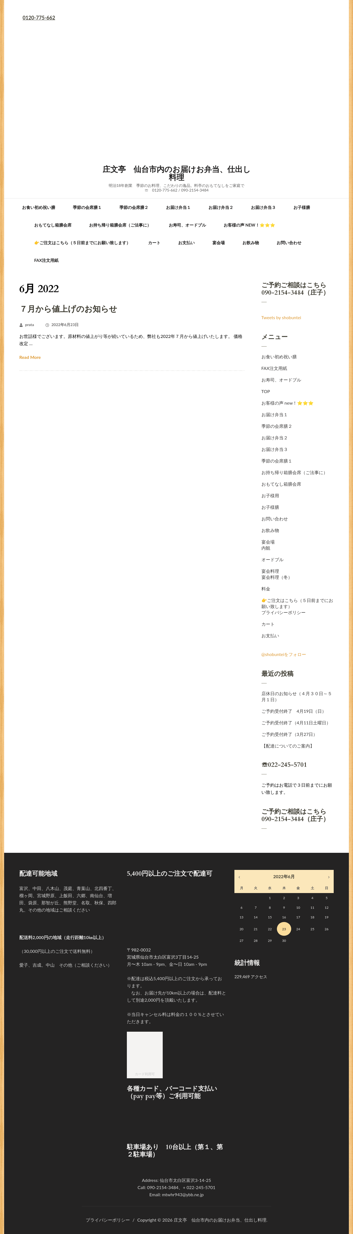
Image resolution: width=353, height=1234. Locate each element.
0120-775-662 (39, 18)
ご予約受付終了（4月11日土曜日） (296, 722)
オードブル (272, 559)
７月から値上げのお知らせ (68, 309)
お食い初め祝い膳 (38, 207)
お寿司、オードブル (187, 224)
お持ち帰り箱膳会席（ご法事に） (120, 224)
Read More (30, 357)
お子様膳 (301, 207)
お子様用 (270, 495)
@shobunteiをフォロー (283, 654)
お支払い (186, 242)
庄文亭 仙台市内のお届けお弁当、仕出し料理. (221, 1219)
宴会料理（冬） (276, 577)
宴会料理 (270, 571)
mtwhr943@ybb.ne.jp (183, 1194)
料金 (265, 588)
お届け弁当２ (220, 207)
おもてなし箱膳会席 (52, 224)
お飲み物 (250, 242)
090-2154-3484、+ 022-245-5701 (181, 1187)
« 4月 (239, 877)
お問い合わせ (289, 242)
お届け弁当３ (263, 207)
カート (154, 242)
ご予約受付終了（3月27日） (289, 734)
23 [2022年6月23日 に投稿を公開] (284, 929)
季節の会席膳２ (133, 207)
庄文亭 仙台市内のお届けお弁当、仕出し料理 (177, 173)
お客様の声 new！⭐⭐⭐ (249, 224)
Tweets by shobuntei (281, 317)
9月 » (329, 877)
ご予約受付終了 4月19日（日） (294, 711)
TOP (265, 391)
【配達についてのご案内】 (287, 745)
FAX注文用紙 (46, 260)
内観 (265, 547)
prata (29, 324)
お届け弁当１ (178, 207)
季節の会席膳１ (87, 207)
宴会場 (218, 242)
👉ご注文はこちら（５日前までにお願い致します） (82, 242)
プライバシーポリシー (283, 612)
